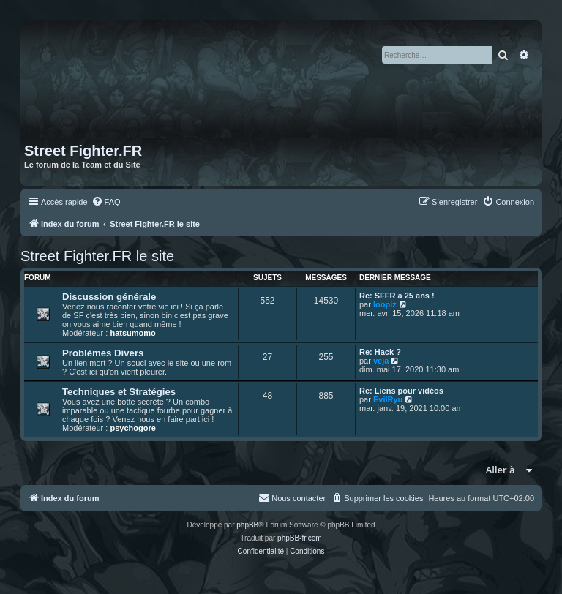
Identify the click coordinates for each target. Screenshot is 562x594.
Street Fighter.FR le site (97, 256)
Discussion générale (109, 296)
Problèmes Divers (102, 352)
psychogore (132, 428)
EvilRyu (387, 399)
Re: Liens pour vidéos (401, 390)
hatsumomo (132, 332)
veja (381, 360)
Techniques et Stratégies (119, 391)
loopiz (385, 304)
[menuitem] (106, 202)
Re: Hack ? (380, 351)
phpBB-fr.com (299, 538)
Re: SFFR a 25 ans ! (397, 295)
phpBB (247, 525)
